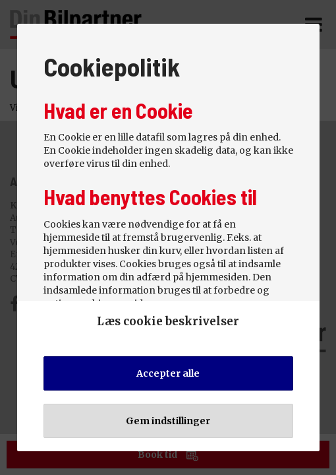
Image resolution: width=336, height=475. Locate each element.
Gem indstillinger (168, 421)
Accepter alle (168, 373)
